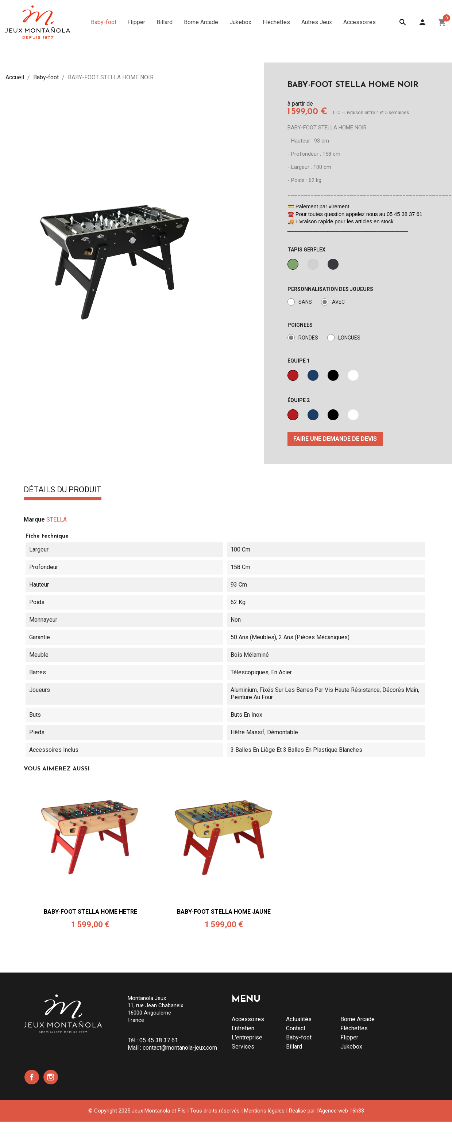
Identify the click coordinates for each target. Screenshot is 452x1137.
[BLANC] (353, 375)
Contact (295, 1028)
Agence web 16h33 (341, 1110)
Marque (34, 519)
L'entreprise (247, 1037)
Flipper (349, 1037)
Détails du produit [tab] (62, 490)
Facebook (31, 1077)
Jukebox (351, 1046)
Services (243, 1046)
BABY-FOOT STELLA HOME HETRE (90, 911)
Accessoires (248, 1019)
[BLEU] (313, 375)
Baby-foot (299, 1037)
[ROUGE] (292, 375)
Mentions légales (264, 1110)
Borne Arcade (357, 1019)
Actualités (299, 1019)
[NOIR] (333, 264)
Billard (294, 1046)
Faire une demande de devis (335, 438)
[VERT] (292, 264)
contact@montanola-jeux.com (180, 1047)
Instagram (50, 1077)
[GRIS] (313, 264)
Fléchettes (354, 1028)
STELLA (56, 519)
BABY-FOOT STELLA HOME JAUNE (224, 911)
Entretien (243, 1028)
